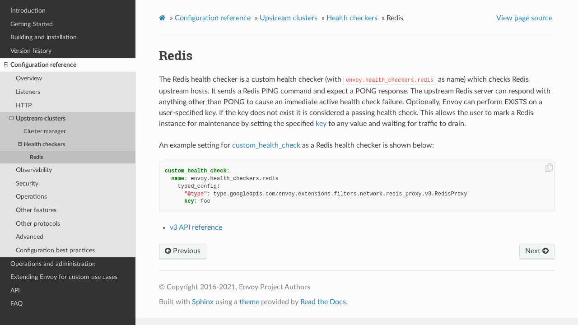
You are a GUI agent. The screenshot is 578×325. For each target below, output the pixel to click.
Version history (30, 50)
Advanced (29, 236)
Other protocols (38, 223)
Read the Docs (323, 302)
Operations (31, 196)
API (15, 290)
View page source (524, 18)
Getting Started (31, 24)
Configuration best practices (55, 250)
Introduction (28, 10)
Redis (36, 157)
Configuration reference (40, 65)
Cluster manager (44, 132)
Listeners (28, 91)
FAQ (16, 303)
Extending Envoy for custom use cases (63, 277)
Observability (34, 170)
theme (249, 302)
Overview (29, 78)
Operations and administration (53, 263)
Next (537, 251)
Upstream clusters (37, 119)
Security (27, 183)
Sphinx (203, 302)
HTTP (24, 105)
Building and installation (43, 37)
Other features (36, 210)
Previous (182, 251)
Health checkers (41, 145)
